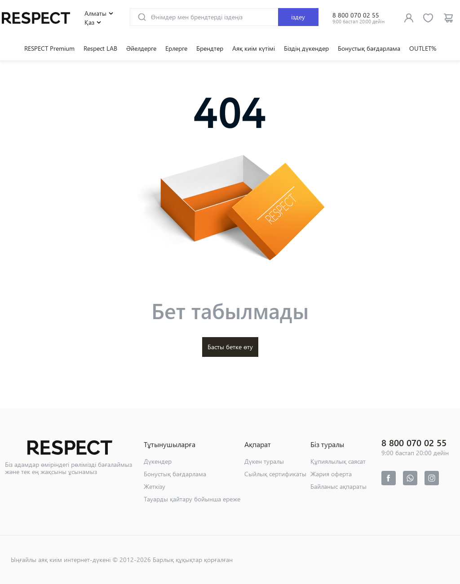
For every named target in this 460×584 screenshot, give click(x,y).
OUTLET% (422, 48)
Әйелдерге (141, 48)
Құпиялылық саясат (338, 461)
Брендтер (209, 48)
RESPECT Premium (49, 48)
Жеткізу (154, 486)
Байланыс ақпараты (338, 486)
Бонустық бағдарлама (369, 48)
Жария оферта (331, 474)
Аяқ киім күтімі (253, 48)
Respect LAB (100, 48)
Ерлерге (176, 48)
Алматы (99, 13)
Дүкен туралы (264, 461)
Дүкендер (158, 461)
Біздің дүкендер (306, 48)
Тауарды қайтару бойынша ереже (192, 499)
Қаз (93, 22)
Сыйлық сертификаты (275, 474)
